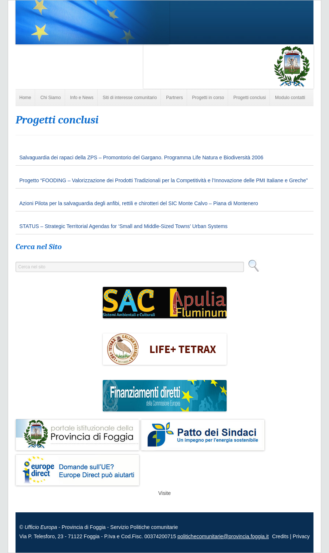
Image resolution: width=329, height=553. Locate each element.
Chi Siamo (50, 97)
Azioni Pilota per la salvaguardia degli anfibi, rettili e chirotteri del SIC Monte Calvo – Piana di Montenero (138, 203)
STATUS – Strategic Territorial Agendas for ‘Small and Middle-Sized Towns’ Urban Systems (123, 226)
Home (25, 97)
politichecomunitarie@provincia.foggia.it (223, 536)
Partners (174, 97)
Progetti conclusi (249, 97)
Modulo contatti (290, 97)
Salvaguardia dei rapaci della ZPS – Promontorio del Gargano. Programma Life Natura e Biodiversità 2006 (141, 157)
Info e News (81, 97)
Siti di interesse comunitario (130, 97)
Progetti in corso (208, 97)
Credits (281, 536)
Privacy (301, 536)
